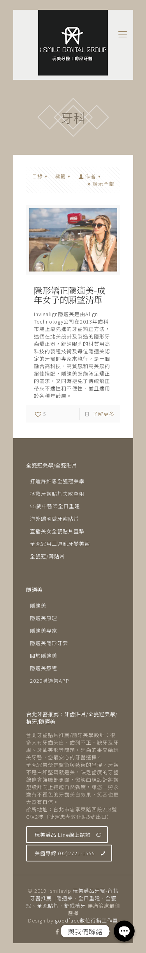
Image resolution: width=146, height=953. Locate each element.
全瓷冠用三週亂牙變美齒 (60, 543)
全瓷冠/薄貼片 (47, 556)
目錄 (41, 176)
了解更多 (103, 413)
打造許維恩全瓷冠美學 (57, 481)
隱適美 (38, 605)
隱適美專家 (43, 630)
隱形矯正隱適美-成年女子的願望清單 (70, 295)
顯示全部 (99, 183)
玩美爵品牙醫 (89, 890)
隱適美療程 (43, 668)
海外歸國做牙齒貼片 (54, 518)
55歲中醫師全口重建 (55, 506)
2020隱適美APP (49, 680)
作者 (90, 176)
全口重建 (89, 898)
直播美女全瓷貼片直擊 (57, 531)
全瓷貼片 (48, 905)
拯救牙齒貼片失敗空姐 (57, 493)
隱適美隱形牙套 (49, 643)
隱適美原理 (43, 618)
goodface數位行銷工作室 (86, 920)
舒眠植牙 (75, 905)
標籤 (64, 176)
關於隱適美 (43, 655)
